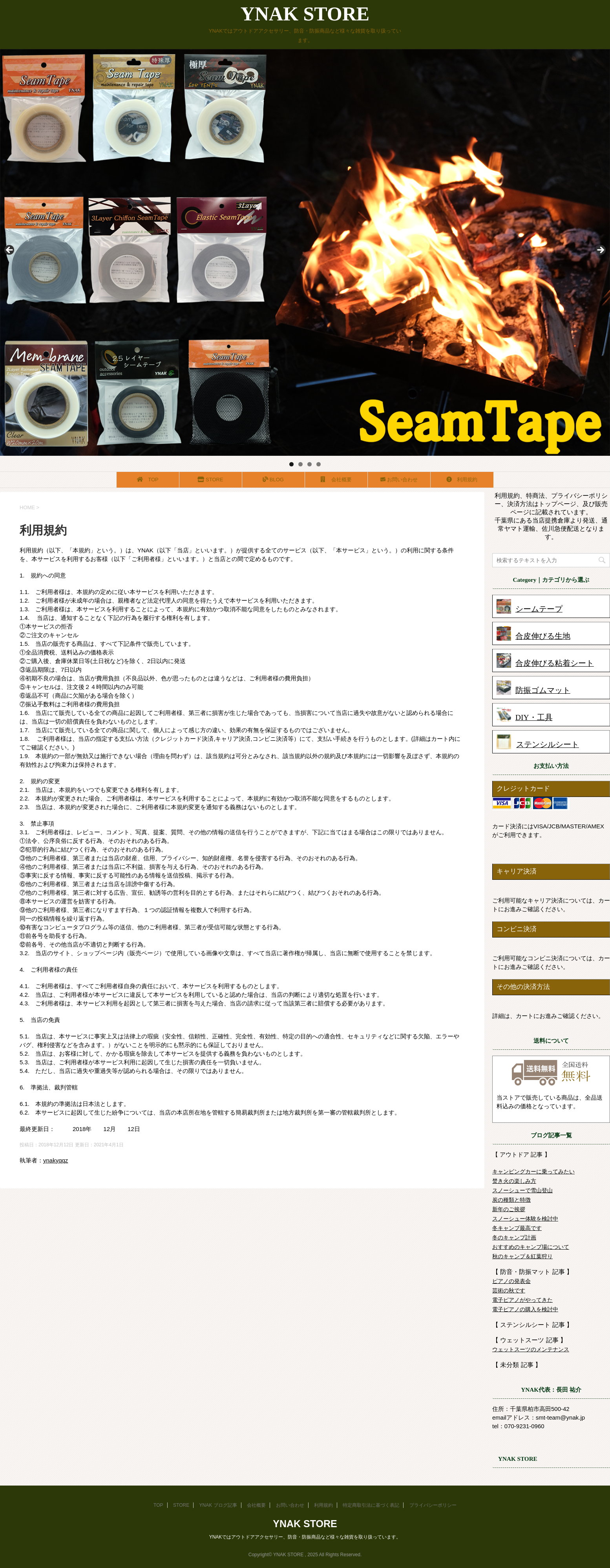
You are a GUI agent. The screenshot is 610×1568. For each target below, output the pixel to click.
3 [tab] (309, 464)
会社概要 (336, 479)
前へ (10, 250)
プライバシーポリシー (433, 1505)
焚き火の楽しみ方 (514, 1181)
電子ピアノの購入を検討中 (525, 1309)
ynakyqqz (55, 1160)
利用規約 (462, 479)
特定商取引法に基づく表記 (371, 1505)
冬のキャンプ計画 (514, 1237)
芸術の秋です (508, 1290)
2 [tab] (300, 464)
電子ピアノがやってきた (522, 1300)
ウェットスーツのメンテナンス (530, 1349)
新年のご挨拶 (508, 1209)
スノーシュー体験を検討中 (525, 1218)
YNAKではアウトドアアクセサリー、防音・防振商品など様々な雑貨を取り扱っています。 (305, 1537)
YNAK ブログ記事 (218, 1505)
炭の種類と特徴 (511, 1200)
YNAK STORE (305, 14)
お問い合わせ (399, 479)
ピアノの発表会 (511, 1281)
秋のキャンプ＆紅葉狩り (522, 1256)
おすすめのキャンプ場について (530, 1247)
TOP (147, 479)
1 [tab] (291, 464)
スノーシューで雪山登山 (522, 1190)
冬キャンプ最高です (517, 1228)
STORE (211, 479)
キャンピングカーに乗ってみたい (533, 1171)
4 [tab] (318, 464)
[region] (305, 252)
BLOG (273, 479)
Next (600, 250)
